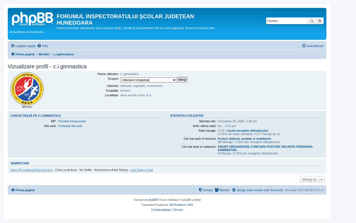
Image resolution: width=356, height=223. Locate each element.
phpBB (152, 199)
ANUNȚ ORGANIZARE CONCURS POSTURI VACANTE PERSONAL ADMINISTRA (265, 148)
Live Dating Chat (142, 170)
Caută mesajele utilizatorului (247, 130)
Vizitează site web (70, 126)
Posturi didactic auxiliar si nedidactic (244, 138)
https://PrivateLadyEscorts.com (32, 170)
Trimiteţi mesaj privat (72, 121)
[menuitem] (42, 46)
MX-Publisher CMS (181, 204)
